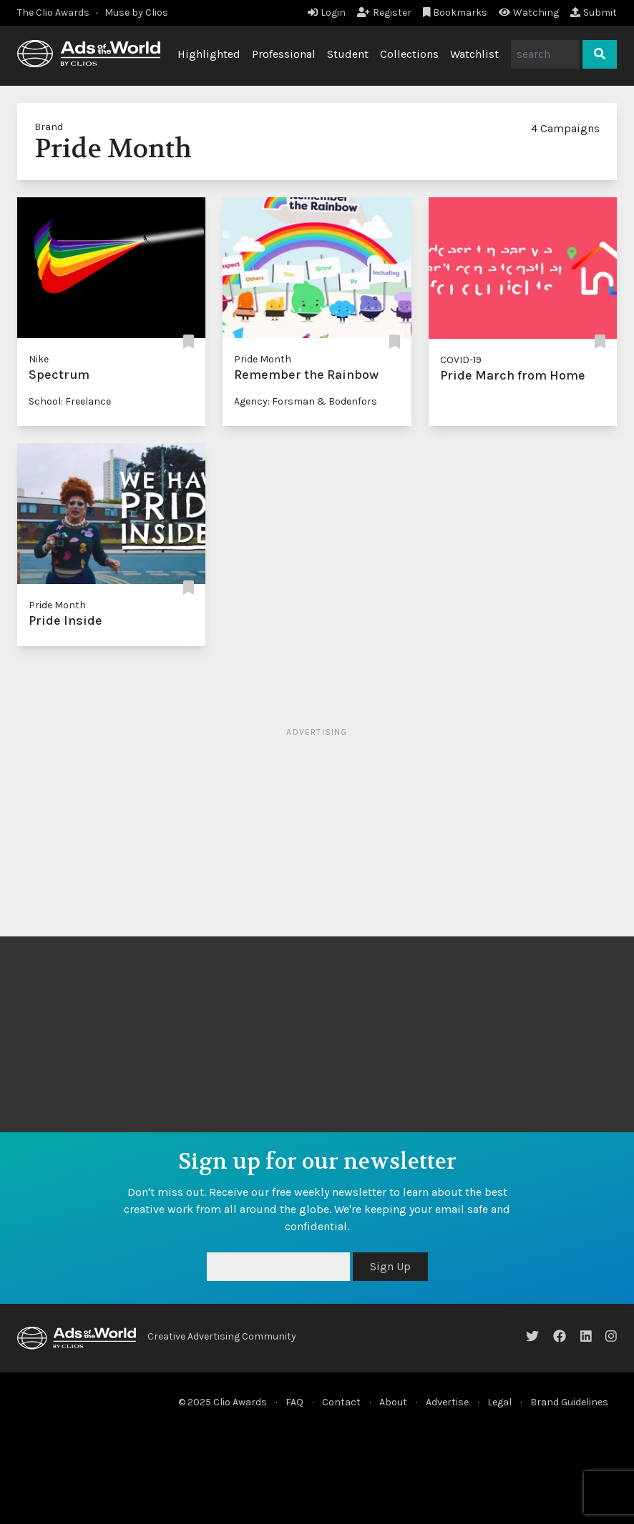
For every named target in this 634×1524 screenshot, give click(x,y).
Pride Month (262, 359)
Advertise (447, 1402)
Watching (529, 12)
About (393, 1402)
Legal (499, 1402)
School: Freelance (70, 401)
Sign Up (390, 1266)
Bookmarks (455, 12)
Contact (341, 1402)
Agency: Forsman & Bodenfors (305, 401)
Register (384, 12)
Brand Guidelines (569, 1402)
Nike (39, 359)
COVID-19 (461, 360)
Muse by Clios (136, 12)
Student (348, 54)
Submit (593, 12)
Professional (284, 54)
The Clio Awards (53, 12)
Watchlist (474, 54)
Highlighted (208, 54)
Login (327, 12)
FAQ (294, 1402)
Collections (409, 54)
